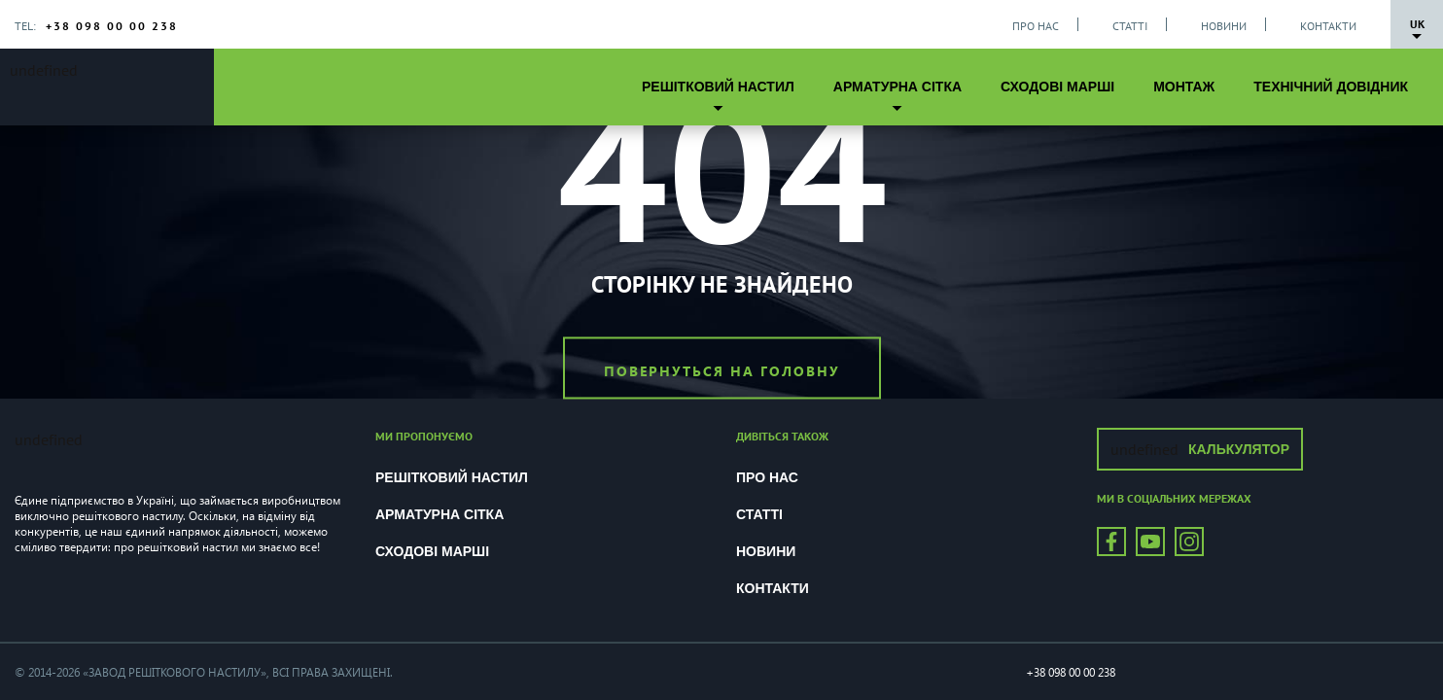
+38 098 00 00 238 (112, 25)
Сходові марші (1057, 86)
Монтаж (1183, 86)
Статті (1129, 25)
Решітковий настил (718, 86)
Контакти (1328, 25)
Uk (1417, 24)
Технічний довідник (1330, 86)
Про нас (1035, 25)
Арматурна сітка (897, 86)
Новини (1224, 25)
